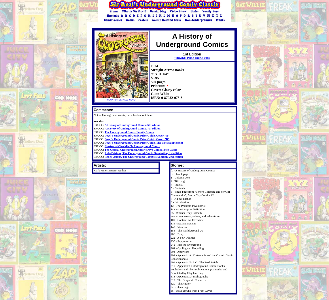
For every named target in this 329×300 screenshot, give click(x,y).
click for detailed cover (122, 98)
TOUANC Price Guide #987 (192, 58)
